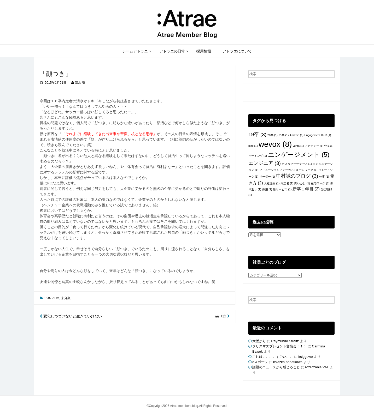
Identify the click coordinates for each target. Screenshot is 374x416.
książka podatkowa (287, 362)
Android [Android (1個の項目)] (296, 135)
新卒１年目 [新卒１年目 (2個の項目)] (306, 189)
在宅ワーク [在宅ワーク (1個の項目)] (320, 183)
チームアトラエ (135, 51)
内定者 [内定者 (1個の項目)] (286, 183)
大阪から (259, 341)
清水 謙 (80, 83)
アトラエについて (237, 51)
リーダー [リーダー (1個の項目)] (267, 176)
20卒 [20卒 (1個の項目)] (272, 135)
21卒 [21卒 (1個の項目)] (284, 135)
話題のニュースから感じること (276, 367)
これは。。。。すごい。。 (272, 357)
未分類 (66, 298)
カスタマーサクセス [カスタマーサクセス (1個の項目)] (297, 163)
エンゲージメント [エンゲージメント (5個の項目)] (299, 154)
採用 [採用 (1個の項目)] (267, 189)
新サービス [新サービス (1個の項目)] (282, 189)
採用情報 (203, 51)
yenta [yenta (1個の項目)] (298, 145)
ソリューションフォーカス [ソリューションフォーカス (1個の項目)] (278, 169)
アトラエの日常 (172, 51)
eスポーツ (260, 362)
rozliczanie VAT (317, 367)
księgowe (305, 357)
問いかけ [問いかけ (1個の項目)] (302, 183)
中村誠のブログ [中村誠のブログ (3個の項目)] (297, 176)
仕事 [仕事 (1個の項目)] (324, 176)
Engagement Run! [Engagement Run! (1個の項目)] (318, 135)
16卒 (47, 298)
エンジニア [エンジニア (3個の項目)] (264, 163)
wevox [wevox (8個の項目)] (275, 144)
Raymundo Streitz (285, 341)
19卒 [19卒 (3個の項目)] (257, 134)
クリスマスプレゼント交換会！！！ (279, 346)
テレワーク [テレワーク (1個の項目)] (308, 169)
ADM (55, 298)
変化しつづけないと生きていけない (71, 316)
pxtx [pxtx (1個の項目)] (253, 145)
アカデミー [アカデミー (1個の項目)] (314, 145)
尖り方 (222, 316)
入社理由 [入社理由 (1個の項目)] (271, 183)
